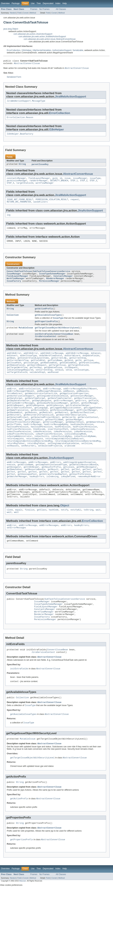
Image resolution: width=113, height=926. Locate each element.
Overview (5, 3)
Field (19, 13)
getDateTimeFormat (35, 411)
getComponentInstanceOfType (51, 485)
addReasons (82, 403)
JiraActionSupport (90, 214)
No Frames (44, 9)
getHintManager (89, 417)
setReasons (13, 466)
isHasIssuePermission (83, 447)
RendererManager (55, 285)
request (75, 203)
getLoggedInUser (93, 422)
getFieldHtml (38, 370)
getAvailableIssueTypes (48, 322)
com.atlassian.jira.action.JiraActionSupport (33, 34)
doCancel (96, 362)
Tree (39, 3)
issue (67, 181)
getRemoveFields (16, 376)
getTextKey (36, 378)
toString (88, 534)
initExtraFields (44, 342)
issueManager (80, 181)
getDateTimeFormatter (60, 411)
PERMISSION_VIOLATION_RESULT (52, 203)
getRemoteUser (14, 491)
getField (93, 414)
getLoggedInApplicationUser (65, 422)
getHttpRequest (15, 420)
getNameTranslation (17, 425)
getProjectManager (86, 425)
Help (64, 3)
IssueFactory (14, 287)
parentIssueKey (40, 166)
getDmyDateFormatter (18, 414)
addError (11, 401)
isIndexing (53, 499)
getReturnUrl (14, 430)
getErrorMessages (63, 414)
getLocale (68, 488)
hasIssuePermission (17, 444)
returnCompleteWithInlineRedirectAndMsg (29, 460)
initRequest (71, 378)
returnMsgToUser (16, 463)
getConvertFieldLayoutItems (33, 367)
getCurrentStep (77, 367)
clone (10, 534)
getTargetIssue (57, 376)
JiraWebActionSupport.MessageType (26, 102)
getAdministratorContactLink (41, 406)
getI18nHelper (31, 488)
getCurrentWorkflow (17, 370)
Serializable (78, 50)
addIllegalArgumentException (79, 483)
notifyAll (76, 534)
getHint (75, 417)
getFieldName (55, 370)
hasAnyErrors (37, 499)
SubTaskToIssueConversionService (51, 276)
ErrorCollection (13, 50)
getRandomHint (14, 428)
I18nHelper (26, 50)
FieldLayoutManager (17, 282)
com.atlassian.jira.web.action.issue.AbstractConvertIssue (50, 39)
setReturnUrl (28, 466)
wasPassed (53, 384)
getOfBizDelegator (86, 488)
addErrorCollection (29, 401)
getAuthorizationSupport (20, 409)
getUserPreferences (80, 496)
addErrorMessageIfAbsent (20, 403)
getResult (53, 491)
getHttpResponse (35, 420)
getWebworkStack (75, 439)
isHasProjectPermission (20, 452)
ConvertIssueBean (63, 342)
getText (65, 491)
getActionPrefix (44, 315)
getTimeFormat (14, 436)
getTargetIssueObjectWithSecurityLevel (57, 335)
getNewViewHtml (48, 373)
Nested (13, 13)
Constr (25, 13)
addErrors (55, 483)
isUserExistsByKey (61, 455)
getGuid (68, 370)
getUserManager (74, 436)
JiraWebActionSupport (70, 97)
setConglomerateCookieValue (63, 463)
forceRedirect (14, 406)
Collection (13, 322)
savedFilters (40, 206)
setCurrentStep (44, 381)
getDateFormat (14, 411)
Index (57, 3)
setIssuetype (81, 381)
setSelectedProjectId (50, 466)
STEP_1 (74, 183)
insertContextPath (58, 447)
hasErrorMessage (33, 441)
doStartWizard (72, 365)
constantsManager (16, 181)
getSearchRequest (37, 376)
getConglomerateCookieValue (52, 409)
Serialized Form (14, 78)
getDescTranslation (85, 411)
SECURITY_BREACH (59, 183)
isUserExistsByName (85, 455)
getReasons (31, 428)
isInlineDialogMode (75, 452)
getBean (11, 367)
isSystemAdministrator (19, 455)
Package (16, 3)
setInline (86, 463)
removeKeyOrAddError (89, 499)
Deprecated (48, 3)
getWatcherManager (17, 499)
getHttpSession (55, 420)
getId (78, 370)
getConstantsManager (82, 409)
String (22, 166)
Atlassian (22, 917)
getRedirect (45, 428)
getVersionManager (53, 439)
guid (54, 181)
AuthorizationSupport (62, 50)
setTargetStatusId (17, 384)
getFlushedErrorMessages (20, 417)
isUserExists (41, 455)
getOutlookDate (39, 425)
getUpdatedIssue (53, 378)
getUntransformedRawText (53, 496)
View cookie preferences (11, 921)
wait (98, 534)
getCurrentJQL (59, 367)
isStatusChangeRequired (20, 381)
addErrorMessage (52, 401)
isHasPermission (42, 449)
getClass (42, 534)
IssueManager (14, 279)
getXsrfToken (14, 441)
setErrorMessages (16, 553)
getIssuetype (31, 373)
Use (33, 3)
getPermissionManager (62, 425)
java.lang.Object (10, 29)
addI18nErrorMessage (51, 362)
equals (18, 534)
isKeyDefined (68, 499)
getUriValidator (34, 436)
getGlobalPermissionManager (52, 417)
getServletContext (88, 433)
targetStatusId (24, 186)
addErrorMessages (16, 483)
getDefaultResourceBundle (83, 485)
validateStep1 (37, 384)
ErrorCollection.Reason (20, 119)
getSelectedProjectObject (45, 433)
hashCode (54, 534)
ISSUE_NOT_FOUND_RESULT (20, 203)
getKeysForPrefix (51, 488)
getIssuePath (14, 373)
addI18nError (14, 362)
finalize (30, 534)
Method (33, 13)
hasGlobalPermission (82, 441)
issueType (95, 181)
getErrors (80, 414)
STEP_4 (10, 186)
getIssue (88, 370)
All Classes (61, 9)
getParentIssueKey (89, 373)
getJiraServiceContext (19, 422)
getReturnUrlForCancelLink (39, 430)
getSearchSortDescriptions (71, 430)
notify (64, 534)
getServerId (68, 433)
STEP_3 (93, 183)
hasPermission (62, 444)
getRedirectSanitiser (83, 428)
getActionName (25, 485)
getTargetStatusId (78, 376)
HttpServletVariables (42, 50)
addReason (68, 403)
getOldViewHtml (68, 373)
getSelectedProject (17, 433)
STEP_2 (83, 183)
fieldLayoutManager (39, 181)
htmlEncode (39, 447)
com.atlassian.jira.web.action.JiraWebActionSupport (42, 36)
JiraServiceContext (45, 345)
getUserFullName (54, 436)
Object (64, 529)
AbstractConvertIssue (27, 64)
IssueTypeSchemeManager (52, 279)
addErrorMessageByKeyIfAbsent (80, 401)
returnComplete (15, 458)
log (8, 219)
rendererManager (39, 183)
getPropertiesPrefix (46, 329)
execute (11, 485)
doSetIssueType (28, 365)
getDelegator (14, 488)
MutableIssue (26, 335)
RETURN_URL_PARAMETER (19, 206)
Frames (33, 9)
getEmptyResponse (41, 414)
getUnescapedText (27, 496)
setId (69, 381)
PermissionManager (49, 287)
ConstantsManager (63, 282)
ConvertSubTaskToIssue (19, 276)
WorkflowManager (16, 285)
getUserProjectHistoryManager (23, 439)
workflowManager (45, 186)
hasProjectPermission (85, 444)
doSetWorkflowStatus (50, 365)
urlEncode (69, 466)
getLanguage (41, 422)
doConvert (12, 365)
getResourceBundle (35, 491)
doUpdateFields (91, 365)
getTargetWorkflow (17, 378)
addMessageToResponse (49, 403)
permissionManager (17, 183)
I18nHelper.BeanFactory (20, 136)
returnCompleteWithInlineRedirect (64, 458)
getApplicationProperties (74, 406)
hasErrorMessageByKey (56, 441)
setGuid (59, 381)
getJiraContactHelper (78, 420)
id (61, 181)
